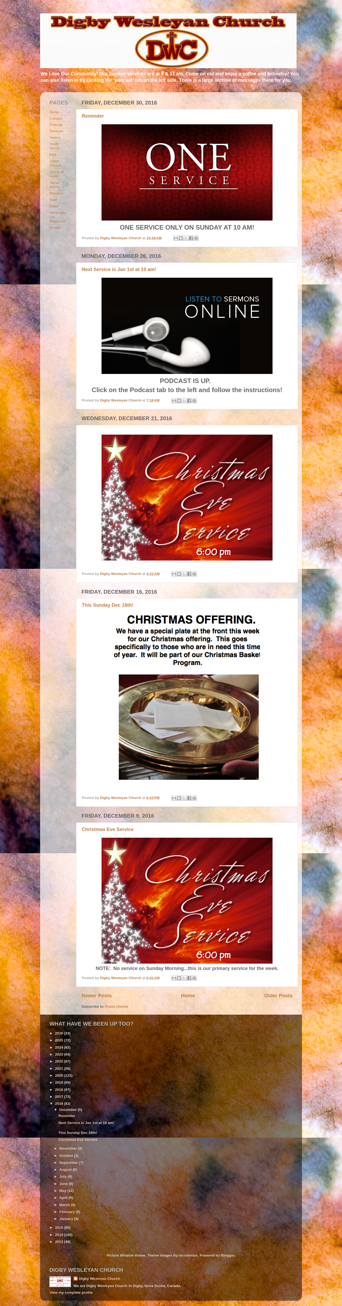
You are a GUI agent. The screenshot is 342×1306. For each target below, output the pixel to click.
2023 (59, 1054)
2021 (59, 1069)
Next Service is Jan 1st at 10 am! (119, 269)
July (63, 1176)
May (63, 1191)
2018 (59, 1090)
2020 (59, 1075)
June (64, 1184)
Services (56, 131)
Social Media (54, 185)
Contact (55, 119)
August (66, 1170)
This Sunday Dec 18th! (107, 605)
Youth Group (54, 146)
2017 (59, 1097)
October (66, 1156)
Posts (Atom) (117, 1006)
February (67, 1212)
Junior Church (55, 163)
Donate (55, 228)
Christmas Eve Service (108, 829)
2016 (59, 1104)
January (66, 1219)
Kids (52, 155)
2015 (59, 1228)
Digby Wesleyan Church (99, 1279)
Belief (54, 206)
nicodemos (187, 1255)
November (68, 1148)
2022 (59, 1061)
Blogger (227, 1255)
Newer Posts (96, 995)
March (65, 1205)
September (69, 1163)
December (68, 1110)
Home (188, 995)
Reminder (93, 116)
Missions (56, 193)
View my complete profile (71, 1292)
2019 (59, 1082)
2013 (59, 1242)
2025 (59, 1040)
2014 (59, 1235)
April (64, 1198)
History (55, 138)
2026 (59, 1033)
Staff (53, 200)
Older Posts (278, 995)
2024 (59, 1047)
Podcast (56, 125)
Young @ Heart (56, 174)
